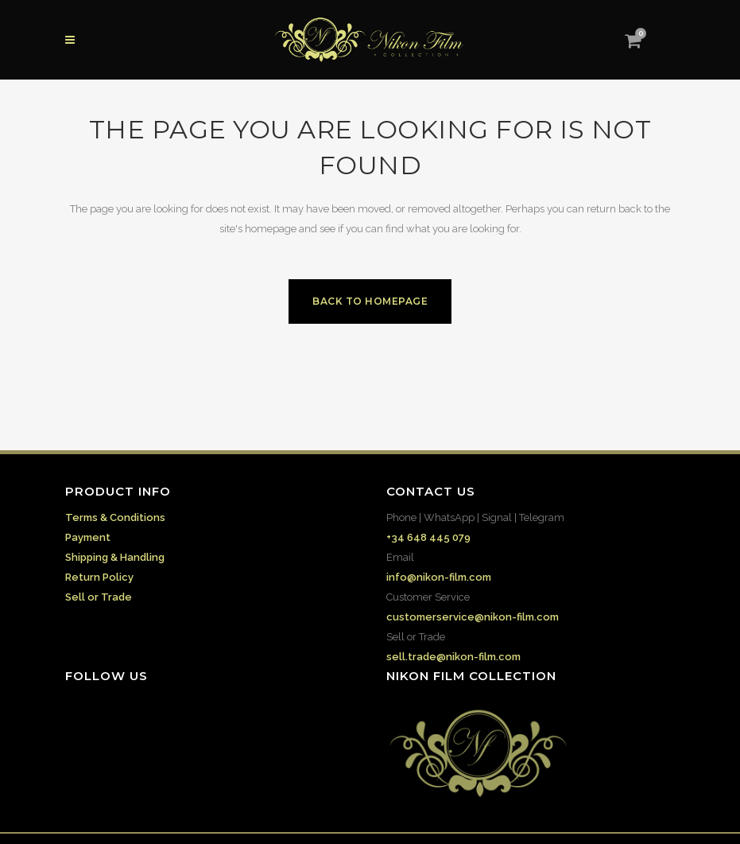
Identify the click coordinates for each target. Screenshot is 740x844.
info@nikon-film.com (438, 577)
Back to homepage (370, 301)
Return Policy (99, 577)
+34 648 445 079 (428, 537)
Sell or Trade (98, 597)
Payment (87, 537)
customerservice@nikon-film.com (472, 617)
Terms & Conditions (115, 517)
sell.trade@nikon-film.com (453, 657)
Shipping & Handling (115, 557)
